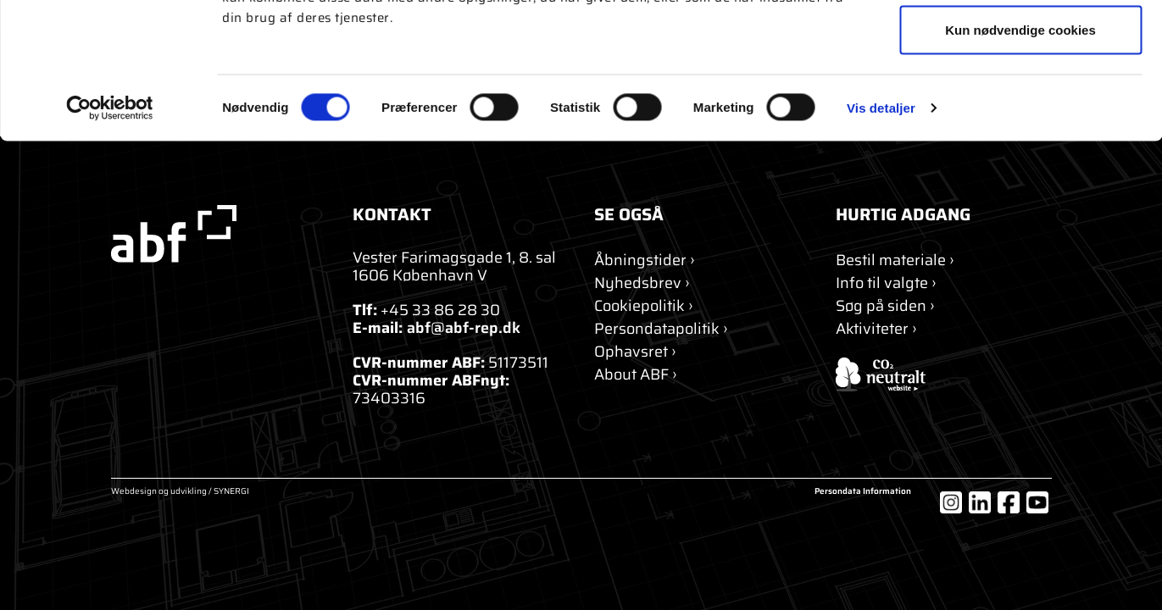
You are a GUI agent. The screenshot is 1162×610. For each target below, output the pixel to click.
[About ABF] (635, 375)
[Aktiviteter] (876, 329)
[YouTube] (1037, 502)
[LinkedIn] (979, 502)
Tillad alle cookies (1020, 44)
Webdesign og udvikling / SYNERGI (180, 492)
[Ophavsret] (635, 352)
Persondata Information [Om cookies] (863, 492)
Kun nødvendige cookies (1020, 155)
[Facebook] (1008, 502)
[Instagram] (951, 502)
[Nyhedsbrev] (642, 283)
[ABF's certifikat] (944, 374)
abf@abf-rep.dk (463, 328)
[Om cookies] (643, 306)
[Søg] (885, 306)
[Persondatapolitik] (661, 329)
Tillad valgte (1020, 100)
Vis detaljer (881, 233)
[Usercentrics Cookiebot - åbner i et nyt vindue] (110, 234)
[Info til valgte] (886, 283)
